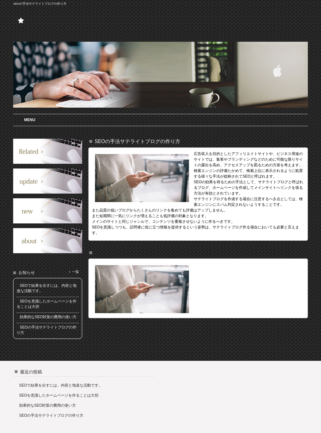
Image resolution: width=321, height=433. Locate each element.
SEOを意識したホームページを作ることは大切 (58, 395)
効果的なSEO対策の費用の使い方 (47, 405)
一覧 (75, 272)
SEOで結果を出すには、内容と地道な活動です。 (60, 385)
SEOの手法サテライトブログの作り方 (51, 415)
